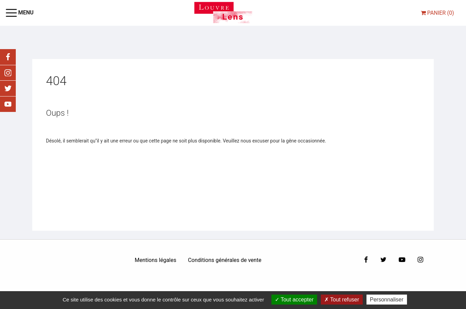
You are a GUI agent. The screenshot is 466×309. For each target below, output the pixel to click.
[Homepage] (223, 12)
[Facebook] (366, 260)
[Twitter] (383, 260)
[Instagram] (420, 260)
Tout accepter (294, 299)
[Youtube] (402, 260)
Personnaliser (387, 299)
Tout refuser (341, 299)
